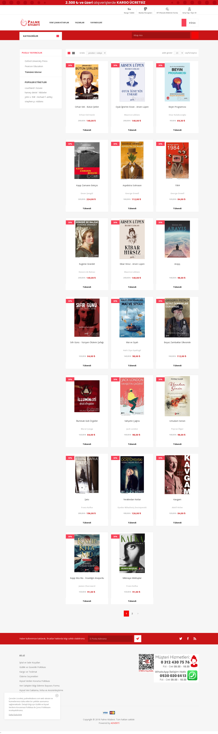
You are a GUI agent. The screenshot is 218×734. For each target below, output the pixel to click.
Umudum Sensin (177, 420)
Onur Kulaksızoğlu (177, 115)
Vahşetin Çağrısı (132, 420)
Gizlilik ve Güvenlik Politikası (32, 667)
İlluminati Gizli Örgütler (87, 420)
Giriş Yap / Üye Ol (189, 13)
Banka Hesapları (145, 13)
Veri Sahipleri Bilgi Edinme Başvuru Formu (39, 685)
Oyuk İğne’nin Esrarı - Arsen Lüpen (132, 106)
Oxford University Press (36, 61)
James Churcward (87, 586)
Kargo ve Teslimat (28, 671)
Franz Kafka (87, 507)
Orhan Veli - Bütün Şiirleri (87, 106)
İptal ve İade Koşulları (29, 662)
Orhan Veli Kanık (87, 115)
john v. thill (30, 97)
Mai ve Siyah (132, 342)
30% (70, 65)
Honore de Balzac (87, 272)
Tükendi (87, 130)
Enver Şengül (87, 193)
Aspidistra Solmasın (132, 185)
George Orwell (132, 193)
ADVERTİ (115, 723)
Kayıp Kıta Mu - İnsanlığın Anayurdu (87, 578)
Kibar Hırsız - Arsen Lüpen (132, 264)
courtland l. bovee (33, 88)
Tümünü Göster (33, 72)
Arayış (177, 264)
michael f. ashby (44, 97)
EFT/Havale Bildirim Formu (167, 13)
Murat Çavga (87, 429)
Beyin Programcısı (177, 106)
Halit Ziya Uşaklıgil (132, 350)
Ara (195, 35)
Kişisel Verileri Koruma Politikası (34, 681)
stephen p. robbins (34, 101)
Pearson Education (34, 66)
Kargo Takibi (129, 13)
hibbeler (43, 92)
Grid (69, 53)
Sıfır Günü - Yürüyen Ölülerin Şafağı (87, 342)
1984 (177, 185)
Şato (87, 499)
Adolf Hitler (177, 507)
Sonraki (138, 614)
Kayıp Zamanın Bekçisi (87, 185)
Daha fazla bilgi (15, 714)
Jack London (132, 429)
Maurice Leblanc (132, 115)
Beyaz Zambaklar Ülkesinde (177, 342)
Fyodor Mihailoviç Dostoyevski (132, 507)
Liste (73, 53)
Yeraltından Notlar (132, 499)
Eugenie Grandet (87, 264)
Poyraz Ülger (177, 429)
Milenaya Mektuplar (132, 578)
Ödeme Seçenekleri (28, 676)
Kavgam (177, 499)
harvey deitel (31, 92)
